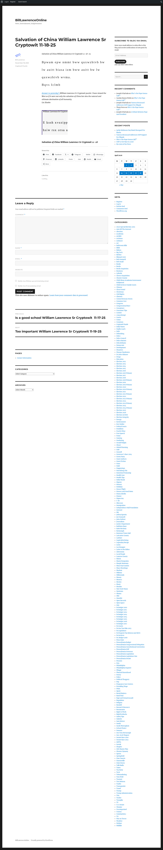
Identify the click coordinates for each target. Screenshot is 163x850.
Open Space (120, 603)
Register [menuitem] (13, 2)
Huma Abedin (121, 494)
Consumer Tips (121, 310)
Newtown (119, 591)
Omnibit (119, 598)
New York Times (122, 589)
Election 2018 (121, 378)
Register (119, 202)
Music (118, 584)
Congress (119, 303)
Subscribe (120, 61)
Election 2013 (121, 364)
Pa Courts (119, 626)
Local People (120, 554)
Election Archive (122, 415)
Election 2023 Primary (124, 403)
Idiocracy (119, 503)
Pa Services (120, 635)
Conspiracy (120, 308)
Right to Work (121, 712)
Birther (118, 255)
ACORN (118, 236)
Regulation (120, 700)
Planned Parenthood (123, 672)
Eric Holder (120, 424)
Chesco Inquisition (123, 276)
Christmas (120, 292)
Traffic (118, 784)
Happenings (120, 468)
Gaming (119, 438)
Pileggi (118, 670)
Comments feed (121, 209)
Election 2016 (121, 371)
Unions (119, 812)
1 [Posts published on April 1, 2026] (126, 165)
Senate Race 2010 (122, 737)
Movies (118, 582)
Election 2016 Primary (124, 373)
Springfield (120, 756)
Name (18, 248)
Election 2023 (121, 401)
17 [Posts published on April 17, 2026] (136, 173)
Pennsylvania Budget (123, 642)
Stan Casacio (120, 758)
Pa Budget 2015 (121, 619)
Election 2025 (121, 410)
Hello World (120, 480)
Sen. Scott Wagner (122, 735)
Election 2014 (121, 366)
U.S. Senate (120, 805)
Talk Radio (120, 765)
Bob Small (119, 262)
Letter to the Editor (123, 549)
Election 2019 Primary (124, 385)
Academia (119, 234)
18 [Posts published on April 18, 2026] (140, 173)
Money (118, 577)
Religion (119, 703)
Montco (119, 580)
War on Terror (121, 819)
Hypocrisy (120, 498)
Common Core (121, 301)
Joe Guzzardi (120, 517)
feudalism (119, 429)
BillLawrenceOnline (31, 20)
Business (119, 271)
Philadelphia (120, 665)
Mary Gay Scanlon (122, 566)
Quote (118, 691)
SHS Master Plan (122, 749)
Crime (118, 320)
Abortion (119, 232)
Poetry (118, 675)
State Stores (120, 763)
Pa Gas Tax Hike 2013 (123, 628)
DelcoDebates (121, 343)
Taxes (118, 768)
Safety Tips (120, 717)
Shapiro (119, 747)
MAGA (118, 559)
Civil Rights (120, 294)
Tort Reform (120, 781)
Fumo (118, 436)
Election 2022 (121, 396)
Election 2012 (121, 361)
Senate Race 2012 (122, 740)
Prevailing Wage (122, 686)
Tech (118, 772)
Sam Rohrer (120, 721)
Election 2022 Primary (124, 399)
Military (119, 573)
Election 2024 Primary (124, 408)
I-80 (118, 501)
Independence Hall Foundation (127, 508)
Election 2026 (121, 413)
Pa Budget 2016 (121, 621)
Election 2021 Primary (124, 394)
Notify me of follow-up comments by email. (33, 281)
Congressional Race (123, 306)
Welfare (119, 823)
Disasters (119, 350)
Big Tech (119, 252)
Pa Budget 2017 (121, 624)
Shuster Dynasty (122, 751)
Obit (117, 596)
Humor (118, 496)
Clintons (119, 296)
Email (18, 259)
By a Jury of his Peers (123, 144)
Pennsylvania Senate (123, 658)
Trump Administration (124, 793)
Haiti (118, 466)
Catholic (119, 273)
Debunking (120, 334)
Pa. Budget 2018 (121, 638)
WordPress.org (121, 211)
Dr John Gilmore (122, 354)
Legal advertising (122, 540)
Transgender (121, 786)
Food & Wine (120, 431)
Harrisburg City (121, 471)
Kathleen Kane (121, 526)
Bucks (118, 266)
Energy (118, 419)
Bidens (118, 250)
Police (118, 677)
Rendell (119, 705)
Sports (118, 754)
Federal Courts (121, 426)
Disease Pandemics (123, 352)
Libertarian (120, 552)
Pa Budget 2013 (121, 614)
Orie (117, 605)
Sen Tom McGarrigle (123, 733)
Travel (118, 788)
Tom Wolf (119, 777)
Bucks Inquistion (122, 269)
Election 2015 (121, 368)
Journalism (120, 522)
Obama (118, 594)
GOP (117, 450)
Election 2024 (121, 406)
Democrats (120, 345)
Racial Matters (121, 693)
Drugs (118, 357)
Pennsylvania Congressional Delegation (130, 645)
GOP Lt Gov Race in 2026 (125, 142)
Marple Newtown (122, 563)
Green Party (120, 457)
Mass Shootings (122, 568)
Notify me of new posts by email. (29, 286)
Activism (119, 238)
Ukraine (119, 807)
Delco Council (121, 338)
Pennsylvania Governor (124, 652)
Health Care (120, 475)
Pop (117, 682)
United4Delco (121, 814)
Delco (118, 336)
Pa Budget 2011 (121, 610)
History (119, 484)
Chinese (119, 287)
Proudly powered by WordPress (42, 840)
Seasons (119, 730)
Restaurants (120, 710)
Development (121, 348)
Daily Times (120, 327)
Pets (117, 663)
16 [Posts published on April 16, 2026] (131, 173)
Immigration (120, 505)
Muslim (119, 587)
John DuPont (120, 519)
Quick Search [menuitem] (22, 2)
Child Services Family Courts (126, 285)
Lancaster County (122, 535)
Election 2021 (121, 392)
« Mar (121, 185)
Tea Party (119, 770)
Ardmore (119, 241)
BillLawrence (20, 60)
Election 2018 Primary (124, 380)
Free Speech (120, 433)
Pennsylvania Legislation (125, 654)
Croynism (119, 322)
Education (119, 359)
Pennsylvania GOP (122, 649)
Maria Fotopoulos (122, 561)
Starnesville (120, 761)
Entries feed (120, 206)
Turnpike (119, 800)
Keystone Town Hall (123, 533)
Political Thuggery (122, 679)
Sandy (118, 723)
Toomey (119, 779)
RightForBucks (121, 714)
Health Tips (120, 477)
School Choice (121, 728)
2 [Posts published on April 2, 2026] (131, 165)
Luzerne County (121, 556)
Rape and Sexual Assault (124, 698)
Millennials (120, 575)
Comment (20, 215)
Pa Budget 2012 (121, 612)
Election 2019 (121, 382)
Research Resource (123, 707)
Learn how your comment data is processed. (68, 295)
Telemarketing (121, 775)
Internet (119, 510)
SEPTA (118, 742)
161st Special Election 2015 (125, 227)
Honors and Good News (124, 491)
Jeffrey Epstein (121, 515)
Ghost (118, 445)
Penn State (120, 640)
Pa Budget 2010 (121, 607)
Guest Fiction (121, 461)
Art (117, 243)
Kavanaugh (120, 531)
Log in (118, 204)
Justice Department (123, 524)
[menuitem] (2, 2)
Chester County (121, 278)
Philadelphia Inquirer (123, 668)
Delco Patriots (121, 341)
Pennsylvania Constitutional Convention (130, 647)
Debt (118, 331)
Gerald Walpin (121, 443)
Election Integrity (122, 417)
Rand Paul (119, 696)
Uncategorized (121, 809)
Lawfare (119, 538)
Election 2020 (121, 387)
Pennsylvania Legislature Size (126, 656)
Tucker (118, 798)
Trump (118, 791)
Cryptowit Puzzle (21, 66)
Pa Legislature (121, 631)
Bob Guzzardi (121, 259)
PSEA (118, 689)
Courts (118, 317)
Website (19, 270)
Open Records (121, 600)
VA (117, 816)
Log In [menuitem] (7, 2)
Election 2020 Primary (124, 389)
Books (118, 264)
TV (117, 802)
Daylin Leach (120, 329)
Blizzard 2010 (121, 257)
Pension (119, 661)
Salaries (119, 719)
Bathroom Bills (121, 245)
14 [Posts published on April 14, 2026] (122, 173)
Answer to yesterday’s (51, 93)
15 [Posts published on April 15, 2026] (126, 173)
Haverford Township (123, 473)
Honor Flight (121, 489)
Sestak (118, 744)
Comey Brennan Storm (124, 299)
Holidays (119, 487)
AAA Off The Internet (123, 229)
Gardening (120, 440)
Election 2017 (121, 375)
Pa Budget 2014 (121, 617)
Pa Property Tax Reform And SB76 (128, 633)
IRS (117, 512)
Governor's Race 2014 (124, 454)
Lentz (118, 545)
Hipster (119, 482)
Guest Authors (121, 459)
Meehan (119, 570)
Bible (118, 248)
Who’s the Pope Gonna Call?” (126, 139)
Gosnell (119, 452)
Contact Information (24, 358)
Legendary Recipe (122, 542)
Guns (118, 464)
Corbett (119, 313)
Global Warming (122, 447)
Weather (119, 821)
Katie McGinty (121, 529)
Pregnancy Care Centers (124, 684)
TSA (117, 795)
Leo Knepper (120, 547)
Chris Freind (120, 290)
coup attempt (121, 315)
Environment (121, 422)
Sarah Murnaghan (122, 726)
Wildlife (119, 826)
